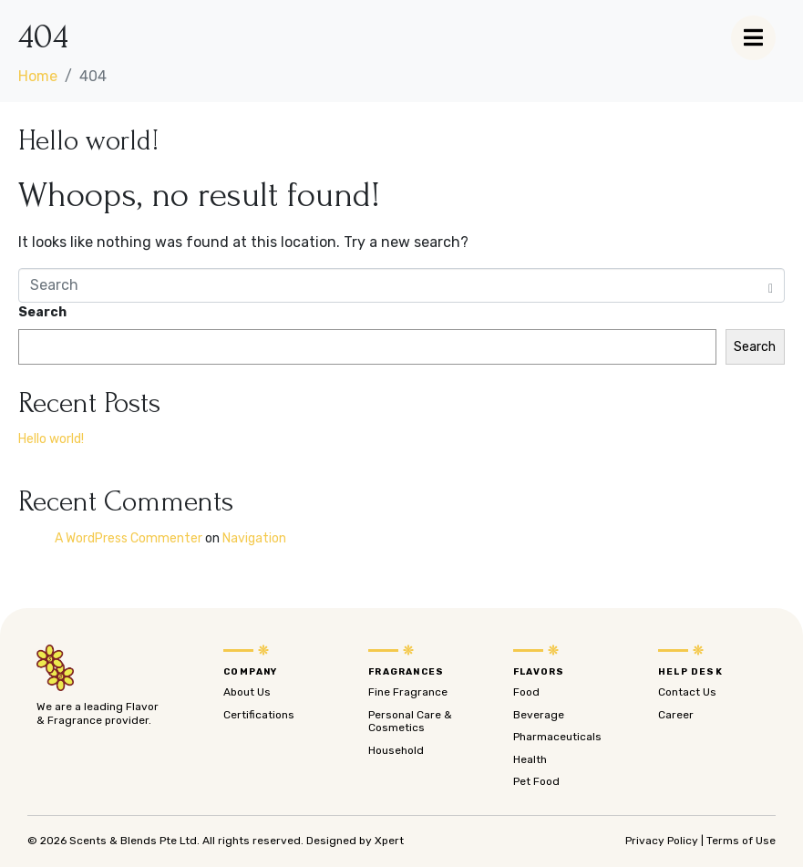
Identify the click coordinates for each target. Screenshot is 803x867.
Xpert (389, 840)
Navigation (254, 538)
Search (42, 312)
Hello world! (88, 141)
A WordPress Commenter (128, 538)
